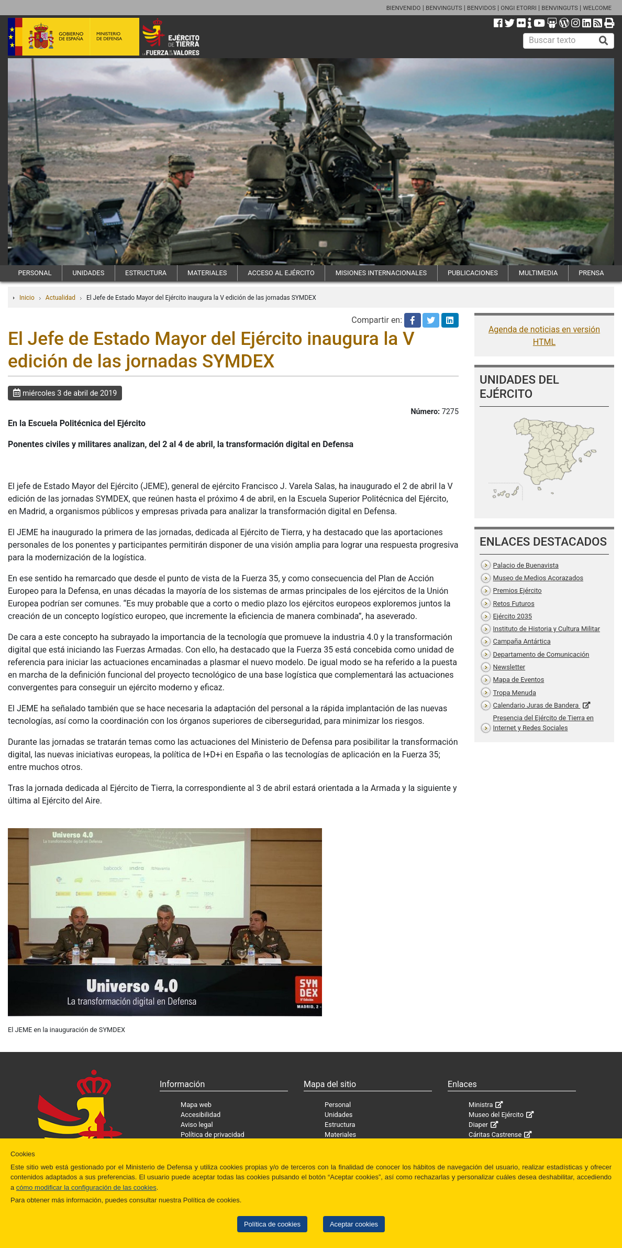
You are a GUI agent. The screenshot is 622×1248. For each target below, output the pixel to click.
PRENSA (591, 273)
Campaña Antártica (522, 641)
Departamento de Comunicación (541, 654)
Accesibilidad (200, 1115)
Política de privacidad (213, 1134)
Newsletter (509, 667)
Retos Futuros (514, 603)
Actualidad (60, 297)
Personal (338, 1105)
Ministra (481, 1105)
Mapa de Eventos (519, 679)
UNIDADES (88, 273)
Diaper (478, 1124)
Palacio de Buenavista (526, 565)
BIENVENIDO (403, 8)
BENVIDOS (481, 8)
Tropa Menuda (514, 693)
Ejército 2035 (512, 616)
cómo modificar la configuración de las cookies (86, 1187)
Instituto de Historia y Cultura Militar (546, 629)
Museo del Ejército (496, 1115)
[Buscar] (604, 41)
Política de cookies (272, 1224)
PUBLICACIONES (473, 273)
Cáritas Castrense (495, 1134)
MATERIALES (207, 273)
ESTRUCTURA (145, 273)
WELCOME (597, 8)
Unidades (338, 1115)
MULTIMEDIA (538, 273)
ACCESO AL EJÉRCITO (281, 273)
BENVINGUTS (444, 8)
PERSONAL (34, 273)
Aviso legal (197, 1124)
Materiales (340, 1134)
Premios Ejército (517, 590)
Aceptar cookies (354, 1224)
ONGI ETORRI (519, 8)
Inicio (27, 297)
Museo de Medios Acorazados (538, 578)
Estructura (340, 1124)
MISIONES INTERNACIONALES (381, 273)
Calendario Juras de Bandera (537, 705)
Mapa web (196, 1105)
